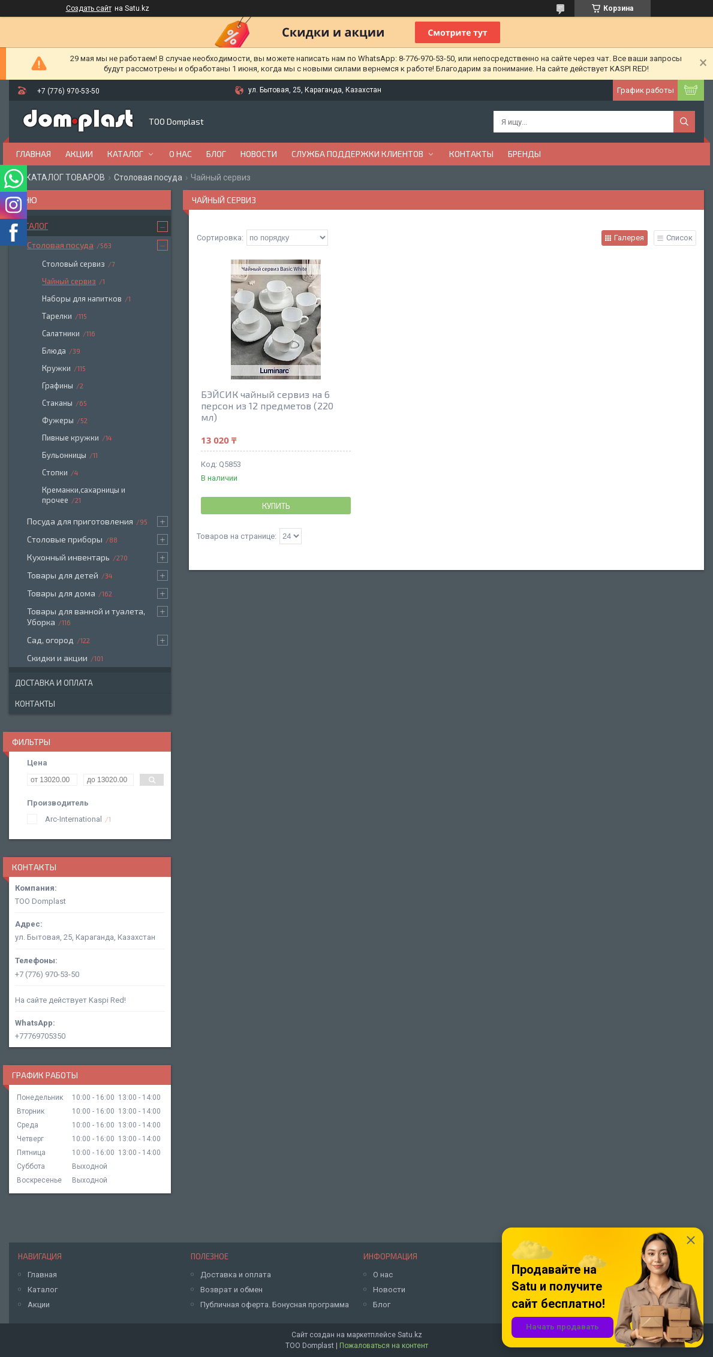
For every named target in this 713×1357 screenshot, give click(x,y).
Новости (258, 154)
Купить (276, 506)
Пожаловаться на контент (383, 1345)
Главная (33, 154)
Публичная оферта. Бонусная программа (274, 1304)
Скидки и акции (57, 658)
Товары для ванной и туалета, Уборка (86, 616)
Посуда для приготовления (80, 521)
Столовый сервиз (73, 264)
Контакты (471, 154)
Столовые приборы (65, 539)
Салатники (61, 333)
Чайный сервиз (69, 281)
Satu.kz (410, 1335)
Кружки (56, 368)
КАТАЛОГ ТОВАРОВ (65, 177)
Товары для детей (62, 575)
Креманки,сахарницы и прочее (83, 495)
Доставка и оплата (54, 682)
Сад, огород (50, 640)
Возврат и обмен (231, 1289)
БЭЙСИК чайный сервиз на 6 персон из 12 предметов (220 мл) (267, 405)
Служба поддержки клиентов (357, 154)
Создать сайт (89, 8)
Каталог (125, 154)
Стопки (55, 472)
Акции (79, 154)
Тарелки (57, 316)
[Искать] (684, 121)
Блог (216, 154)
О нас (180, 154)
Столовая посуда (148, 177)
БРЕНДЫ (524, 154)
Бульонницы (64, 455)
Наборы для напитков (82, 298)
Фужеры (58, 420)
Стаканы (57, 403)
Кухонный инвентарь (68, 557)
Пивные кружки (70, 437)
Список (679, 237)
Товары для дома (61, 593)
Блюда (54, 350)
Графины (57, 385)
